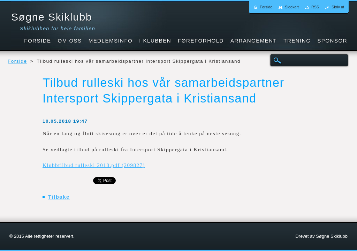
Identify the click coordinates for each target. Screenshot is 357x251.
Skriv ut (338, 7)
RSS (315, 7)
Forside (17, 61)
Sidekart (292, 7)
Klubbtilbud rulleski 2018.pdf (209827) (94, 165)
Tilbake (59, 197)
